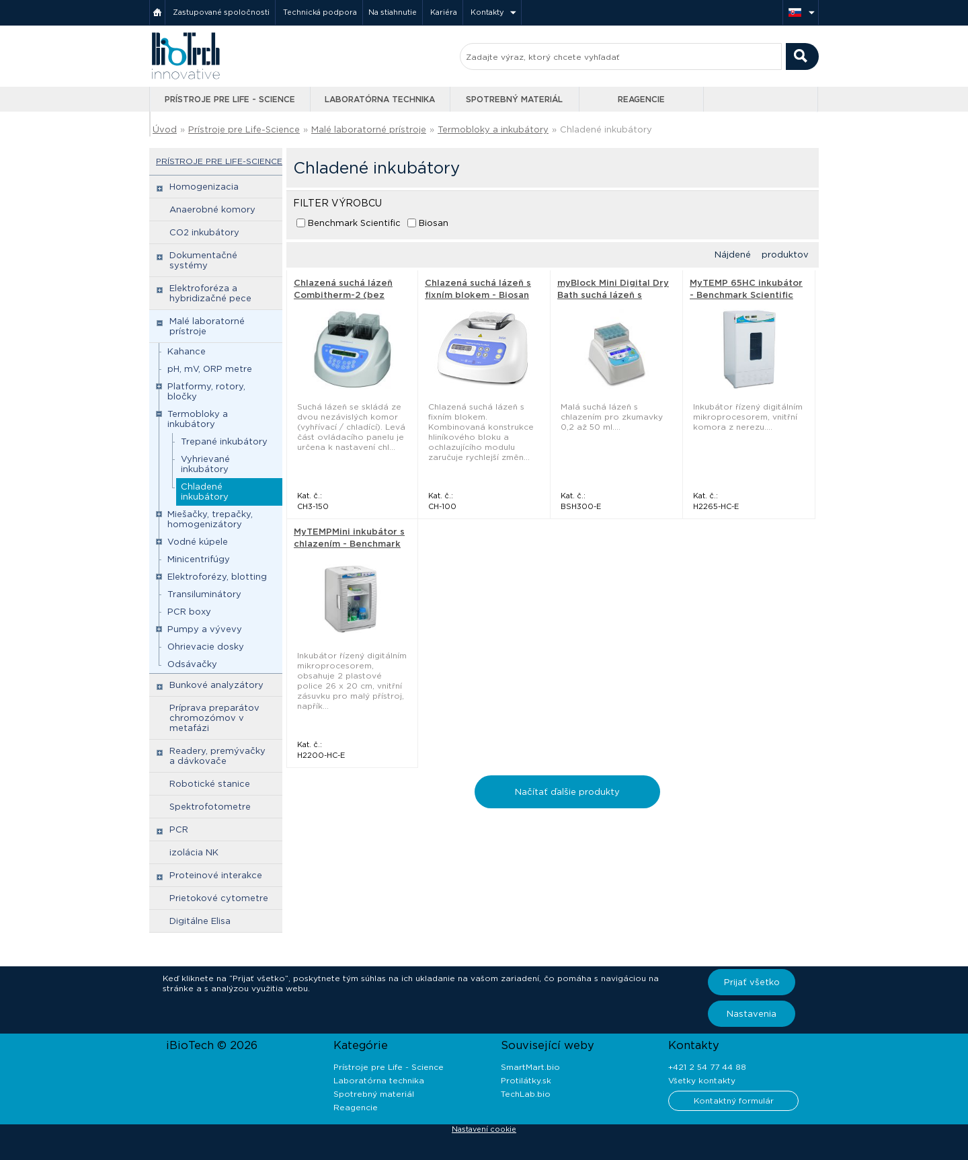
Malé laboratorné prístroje (368, 129)
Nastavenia (751, 1014)
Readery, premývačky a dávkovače (217, 756)
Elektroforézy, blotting (217, 577)
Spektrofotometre (210, 807)
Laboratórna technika (380, 99)
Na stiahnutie (392, 12)
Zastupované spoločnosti (221, 12)
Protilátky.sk (526, 1080)
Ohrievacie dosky (205, 647)
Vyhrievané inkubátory (205, 464)
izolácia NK (193, 852)
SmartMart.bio (530, 1067)
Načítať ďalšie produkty (567, 792)
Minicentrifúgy (198, 559)
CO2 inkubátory (204, 232)
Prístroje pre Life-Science (244, 129)
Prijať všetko (752, 982)
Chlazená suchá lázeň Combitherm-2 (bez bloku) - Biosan (343, 295)
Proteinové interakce (215, 875)
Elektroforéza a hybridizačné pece (210, 293)
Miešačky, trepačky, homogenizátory (210, 519)
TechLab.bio (526, 1094)
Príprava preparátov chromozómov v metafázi (214, 718)
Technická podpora (320, 12)
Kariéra (443, 12)
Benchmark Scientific (354, 223)
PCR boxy (189, 612)
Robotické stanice (209, 784)
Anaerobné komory (212, 209)
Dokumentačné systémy (203, 260)
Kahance (186, 351)
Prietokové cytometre (218, 898)
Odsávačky (192, 664)
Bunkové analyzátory (216, 685)
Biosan (433, 223)
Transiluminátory (204, 594)
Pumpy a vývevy (204, 629)
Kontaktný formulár (734, 1100)
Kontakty (487, 12)
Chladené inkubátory (606, 129)
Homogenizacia (204, 187)
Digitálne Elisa (200, 921)
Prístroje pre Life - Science (230, 99)
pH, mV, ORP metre (209, 369)
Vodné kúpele (197, 542)
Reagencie (641, 99)
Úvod (165, 129)
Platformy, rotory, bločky (206, 391)
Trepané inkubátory (224, 441)
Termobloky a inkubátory (493, 129)
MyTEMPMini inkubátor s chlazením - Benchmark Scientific (349, 544)
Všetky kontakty (701, 1080)
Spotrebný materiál (514, 99)
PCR (178, 829)
